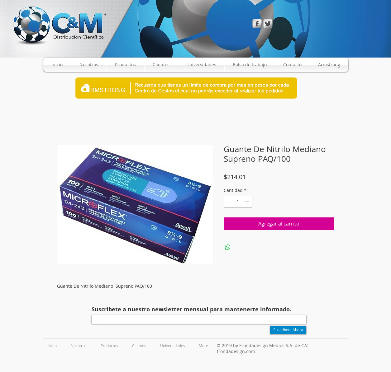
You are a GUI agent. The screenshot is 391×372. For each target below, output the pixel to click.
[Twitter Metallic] (268, 23)
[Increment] (247, 201)
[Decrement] (228, 201)
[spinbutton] (238, 201)
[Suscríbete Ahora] (288, 330)
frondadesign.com (236, 351)
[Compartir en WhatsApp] (227, 247)
